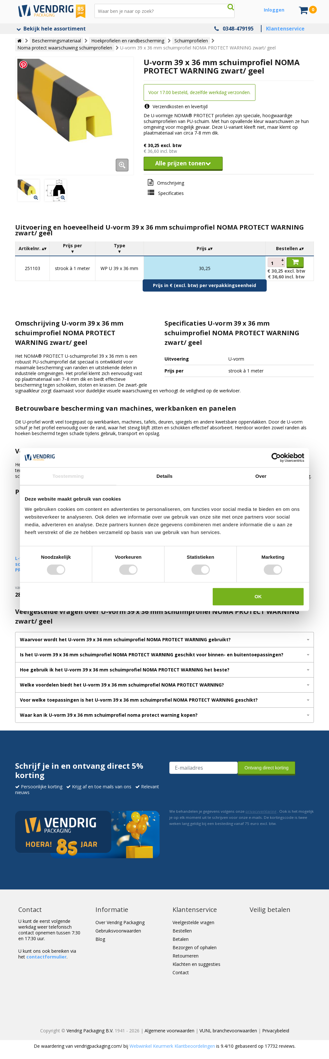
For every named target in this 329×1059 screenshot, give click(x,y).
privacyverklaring (260, 811)
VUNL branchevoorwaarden (228, 1031)
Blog (100, 939)
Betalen (181, 939)
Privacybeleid (275, 1031)
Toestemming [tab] (68, 476)
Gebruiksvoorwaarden (118, 931)
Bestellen (182, 931)
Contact (181, 972)
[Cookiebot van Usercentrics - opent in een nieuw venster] (276, 457)
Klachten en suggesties (196, 964)
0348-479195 (238, 28)
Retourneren (186, 956)
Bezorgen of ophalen (195, 947)
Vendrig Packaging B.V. (90, 1031)
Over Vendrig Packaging (120, 922)
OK (258, 596)
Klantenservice (285, 28)
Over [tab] (261, 476)
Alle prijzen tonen (183, 163)
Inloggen (274, 10)
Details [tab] (164, 476)
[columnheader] (32, 248)
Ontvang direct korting (267, 767)
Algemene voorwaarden (169, 1031)
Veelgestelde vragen (193, 922)
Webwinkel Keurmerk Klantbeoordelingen (172, 1046)
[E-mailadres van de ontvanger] (203, 768)
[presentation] (218, 790)
